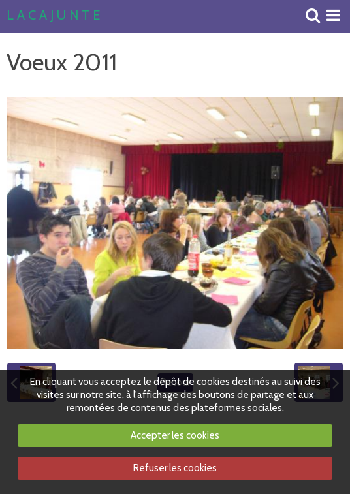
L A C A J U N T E (53, 15)
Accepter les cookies (175, 435)
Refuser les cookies (175, 468)
